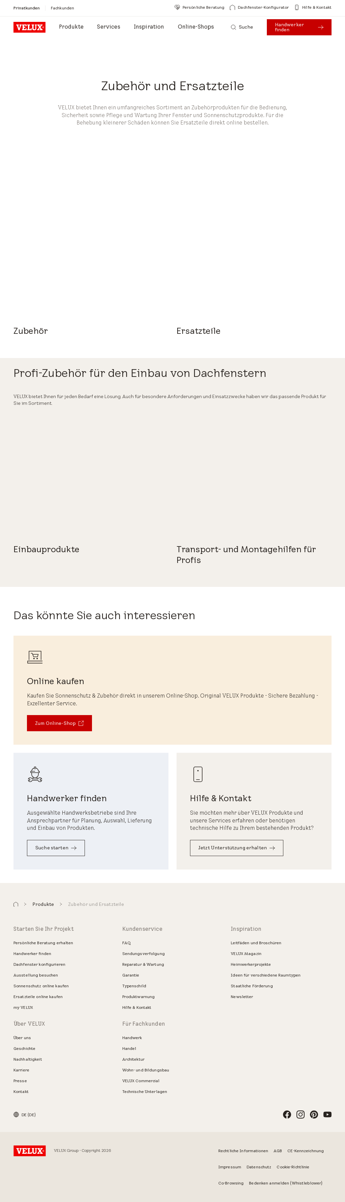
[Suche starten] (56, 848)
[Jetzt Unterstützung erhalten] (236, 848)
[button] (15, 904)
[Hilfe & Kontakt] (313, 7)
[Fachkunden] (62, 8)
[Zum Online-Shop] (59, 723)
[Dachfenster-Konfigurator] (259, 7)
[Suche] (242, 27)
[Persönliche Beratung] (199, 7)
